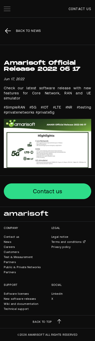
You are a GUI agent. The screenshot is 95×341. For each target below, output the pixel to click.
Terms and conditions (66, 241)
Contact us (80, 9)
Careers (9, 246)
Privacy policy (61, 246)
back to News (28, 31)
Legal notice (59, 236)
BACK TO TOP (42, 321)
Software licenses (16, 293)
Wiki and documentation (21, 303)
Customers (11, 251)
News (7, 241)
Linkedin (57, 293)
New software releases (20, 298)
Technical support (16, 308)
